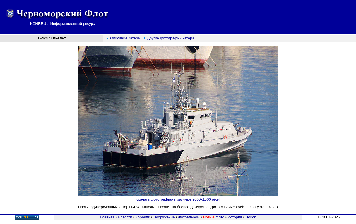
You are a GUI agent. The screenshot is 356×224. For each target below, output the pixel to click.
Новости (125, 217)
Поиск (251, 217)
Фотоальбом (189, 217)
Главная (107, 217)
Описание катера (125, 38)
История (235, 217)
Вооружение (164, 217)
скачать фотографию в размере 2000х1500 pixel (178, 199)
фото (213, 217)
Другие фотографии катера (170, 38)
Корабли (143, 217)
